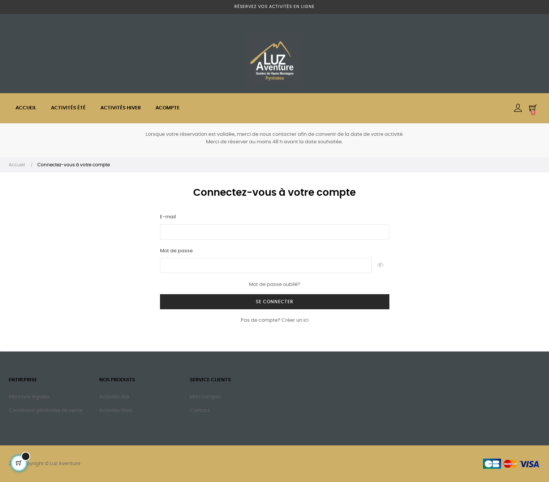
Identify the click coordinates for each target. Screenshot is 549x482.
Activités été (114, 397)
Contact (200, 410)
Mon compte (205, 397)
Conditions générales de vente (46, 410)
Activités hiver (116, 410)
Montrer (380, 265)
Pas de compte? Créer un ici (275, 320)
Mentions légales (29, 397)
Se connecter (275, 301)
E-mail (168, 217)
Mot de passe (176, 251)
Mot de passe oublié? (274, 284)
